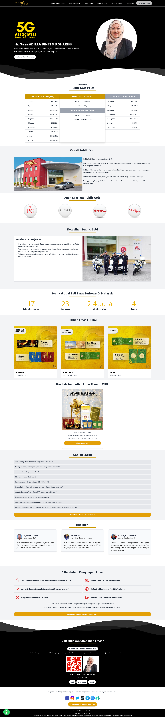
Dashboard (130, 3)
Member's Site (116, 3)
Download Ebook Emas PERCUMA (82, 704)
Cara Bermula (102, 3)
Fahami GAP (89, 3)
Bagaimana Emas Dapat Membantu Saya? (82, 614)
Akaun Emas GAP (82, 443)
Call (72, 682)
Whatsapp (82, 682)
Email (92, 682)
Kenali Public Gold (58, 3)
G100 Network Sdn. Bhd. (84, 711)
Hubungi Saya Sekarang (25, 57)
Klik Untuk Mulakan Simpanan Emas (82, 649)
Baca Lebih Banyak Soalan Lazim (82, 515)
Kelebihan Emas (74, 3)
